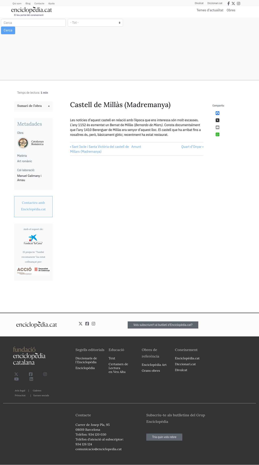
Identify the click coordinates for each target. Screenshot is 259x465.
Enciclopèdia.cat (187, 358)
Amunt (136, 147)
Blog (27, 3)
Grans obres (151, 370)
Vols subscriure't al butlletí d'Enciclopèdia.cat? (163, 325)
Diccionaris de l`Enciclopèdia (86, 360)
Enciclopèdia (85, 368)
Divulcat (199, 3)
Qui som (17, 3)
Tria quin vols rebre (164, 437)
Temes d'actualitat (210, 10)
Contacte (39, 3)
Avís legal (20, 390)
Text (112, 358)
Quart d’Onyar (192, 147)
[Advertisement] (194, 48)
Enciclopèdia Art (154, 365)
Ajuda (51, 3)
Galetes (37, 390)
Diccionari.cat (215, 3)
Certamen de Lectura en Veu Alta (118, 368)
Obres (231, 10)
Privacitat (20, 395)
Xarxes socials (41, 395)
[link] (33, 106)
